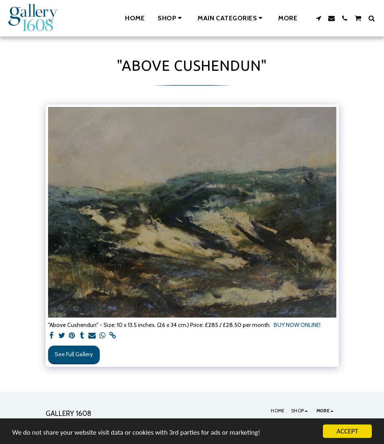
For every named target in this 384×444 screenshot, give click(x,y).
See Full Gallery (74, 354)
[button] (231, 18)
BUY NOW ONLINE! (297, 325)
